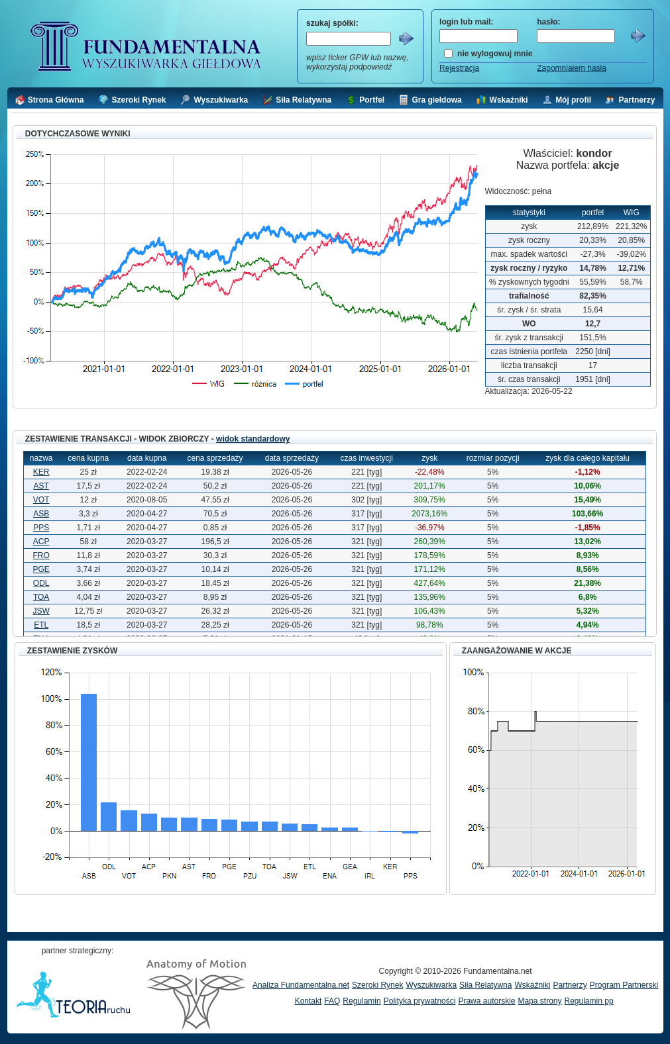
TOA (41, 597)
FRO (40, 555)
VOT (41, 499)
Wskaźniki (532, 985)
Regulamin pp (589, 1001)
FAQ (332, 1001)
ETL (41, 625)
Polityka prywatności (420, 1001)
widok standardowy (253, 439)
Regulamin (361, 1001)
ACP (41, 541)
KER (41, 472)
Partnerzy (569, 985)
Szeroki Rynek (377, 985)
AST (40, 486)
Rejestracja (459, 68)
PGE (40, 569)
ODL (41, 583)
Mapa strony (539, 1001)
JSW (40, 611)
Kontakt (308, 1001)
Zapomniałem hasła (571, 68)
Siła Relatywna (485, 985)
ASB (41, 513)
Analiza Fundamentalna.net (300, 985)
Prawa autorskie (486, 1001)
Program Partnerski (624, 985)
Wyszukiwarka (431, 985)
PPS (41, 527)
